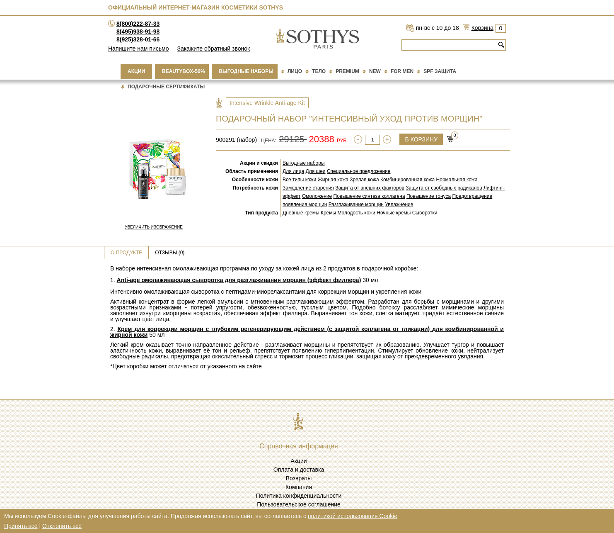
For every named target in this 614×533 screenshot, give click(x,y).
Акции (136, 71)
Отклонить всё (62, 526)
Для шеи (316, 171)
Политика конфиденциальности (299, 495)
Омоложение (317, 196)
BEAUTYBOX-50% (183, 71)
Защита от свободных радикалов (444, 188)
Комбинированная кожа (407, 180)
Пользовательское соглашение (299, 504)
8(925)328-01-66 (138, 39)
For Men (402, 71)
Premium (347, 71)
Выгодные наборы (246, 71)
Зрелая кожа (364, 180)
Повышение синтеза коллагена (369, 196)
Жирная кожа (333, 180)
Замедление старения (308, 188)
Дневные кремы (301, 213)
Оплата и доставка (298, 469)
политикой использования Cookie (352, 516)
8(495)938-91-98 (138, 31)
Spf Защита (439, 71)
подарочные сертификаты (166, 87)
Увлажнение (399, 204)
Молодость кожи (356, 213)
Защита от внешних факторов (369, 188)
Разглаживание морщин (356, 204)
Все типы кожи (299, 180)
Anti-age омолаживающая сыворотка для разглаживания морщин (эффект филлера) (239, 280)
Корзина (482, 27)
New (375, 71)
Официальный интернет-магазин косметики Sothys (195, 7)
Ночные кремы (394, 213)
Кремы (328, 213)
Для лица (293, 171)
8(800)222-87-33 (138, 23)
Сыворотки (425, 213)
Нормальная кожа (457, 180)
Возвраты (299, 478)
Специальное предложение (359, 171)
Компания (298, 487)
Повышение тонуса (428, 196)
